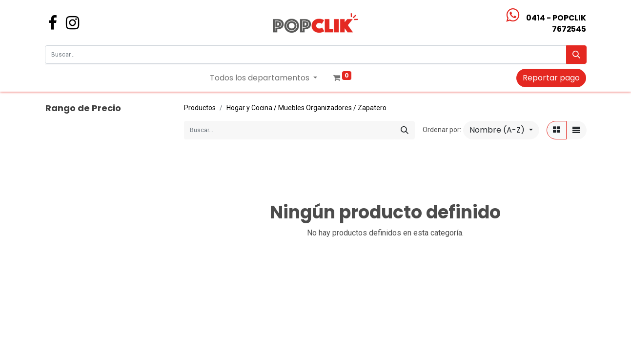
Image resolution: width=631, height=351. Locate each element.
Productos (200, 108)
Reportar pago (551, 77)
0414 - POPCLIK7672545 (556, 23)
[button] (501, 130)
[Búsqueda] (576, 54)
